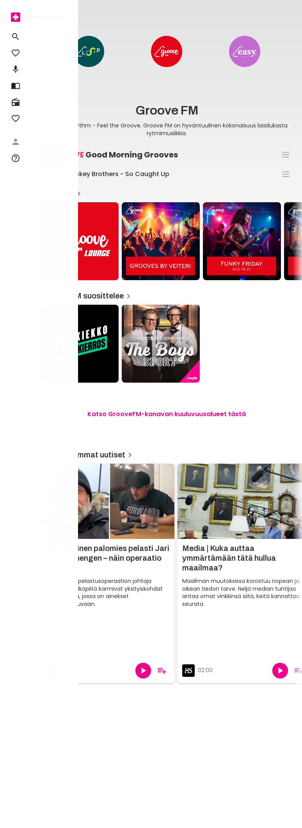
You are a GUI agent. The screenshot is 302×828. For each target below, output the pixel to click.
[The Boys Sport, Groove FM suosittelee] (161, 344)
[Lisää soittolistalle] (162, 670)
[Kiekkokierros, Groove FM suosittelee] (80, 344)
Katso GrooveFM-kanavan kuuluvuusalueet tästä (166, 414)
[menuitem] (16, 17)
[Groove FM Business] (167, 51)
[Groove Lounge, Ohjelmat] (80, 241)
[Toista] (143, 670)
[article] (161, 242)
